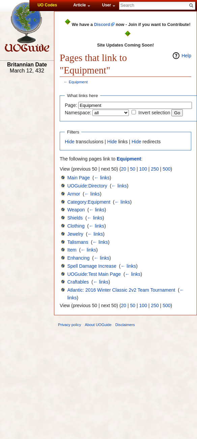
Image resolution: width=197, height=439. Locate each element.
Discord (102, 24)
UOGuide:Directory (87, 185)
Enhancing (78, 258)
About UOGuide (98, 325)
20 (123, 169)
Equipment (78, 82)
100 (143, 169)
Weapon (76, 209)
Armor (73, 194)
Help (186, 55)
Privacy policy (69, 325)
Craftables (78, 282)
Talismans (77, 242)
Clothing (75, 226)
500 (166, 169)
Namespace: (78, 112)
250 (155, 169)
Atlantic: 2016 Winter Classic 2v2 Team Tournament (121, 290)
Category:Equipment (88, 202)
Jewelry (75, 234)
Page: (71, 105)
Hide (70, 141)
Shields (75, 218)
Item (71, 250)
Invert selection (154, 112)
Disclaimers (125, 325)
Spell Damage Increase (91, 266)
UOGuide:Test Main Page (94, 274)
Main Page (78, 177)
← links (102, 177)
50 (133, 169)
